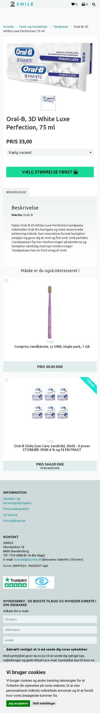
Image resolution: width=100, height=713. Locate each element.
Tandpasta (60, 26)
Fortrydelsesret (14, 520)
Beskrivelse (16, 192)
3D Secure (10, 515)
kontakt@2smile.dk (28, 559)
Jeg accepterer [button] (18, 703)
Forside (8, 26)
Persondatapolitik (16, 509)
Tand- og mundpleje (33, 26)
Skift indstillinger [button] (44, 703)
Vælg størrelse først (50, 171)
